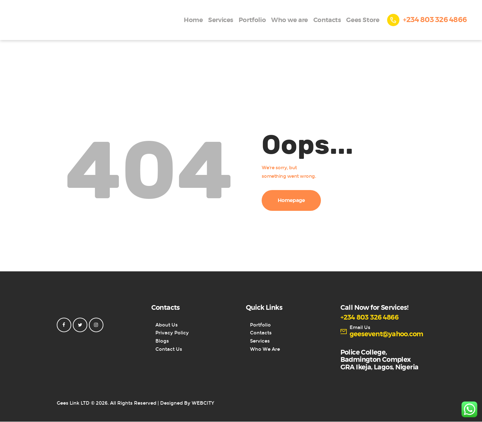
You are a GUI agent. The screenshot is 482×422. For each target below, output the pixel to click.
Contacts (261, 333)
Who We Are (265, 349)
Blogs (162, 341)
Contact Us (168, 349)
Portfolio (260, 325)
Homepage (291, 200)
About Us (166, 325)
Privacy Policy (172, 333)
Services (260, 341)
